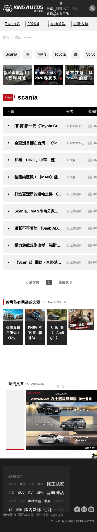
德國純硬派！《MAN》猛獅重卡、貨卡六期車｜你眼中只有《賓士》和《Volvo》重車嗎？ (38, 177)
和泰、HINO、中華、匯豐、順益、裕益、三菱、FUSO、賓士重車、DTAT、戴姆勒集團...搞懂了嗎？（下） (38, 160)
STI (11, 509)
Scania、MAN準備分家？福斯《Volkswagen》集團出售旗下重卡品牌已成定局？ (38, 211)
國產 (61, 509)
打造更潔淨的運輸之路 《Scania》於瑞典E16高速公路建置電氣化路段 (38, 194)
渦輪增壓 (59, 501)
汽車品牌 (61, 42)
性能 (47, 509)
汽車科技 (64, 16)
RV (30, 492)
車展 (47, 501)
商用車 (76, 55)
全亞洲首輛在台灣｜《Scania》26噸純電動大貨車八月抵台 (38, 143)
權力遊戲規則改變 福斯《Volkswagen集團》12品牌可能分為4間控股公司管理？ (38, 245)
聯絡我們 (9, 515)
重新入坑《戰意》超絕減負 (83, 24)
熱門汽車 (48, 42)
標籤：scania (23, 37)
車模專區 (51, 16)
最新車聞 (48, 16)
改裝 (11, 492)
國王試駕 (55, 484)
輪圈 (40, 484)
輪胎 (23, 484)
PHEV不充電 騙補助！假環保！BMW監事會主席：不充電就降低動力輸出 (35, 333)
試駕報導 (57, 16)
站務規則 (57, 515)
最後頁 (63, 282)
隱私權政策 (26, 515)
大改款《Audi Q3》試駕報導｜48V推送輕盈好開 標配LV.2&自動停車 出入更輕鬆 (57, 333)
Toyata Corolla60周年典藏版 (14, 24)
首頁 (6, 37)
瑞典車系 (27, 55)
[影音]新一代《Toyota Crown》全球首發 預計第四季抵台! (38, 126)
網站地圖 (42, 515)
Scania (11, 54)
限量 (19, 509)
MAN (42, 54)
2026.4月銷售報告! (37, 24)
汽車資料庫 (51, 42)
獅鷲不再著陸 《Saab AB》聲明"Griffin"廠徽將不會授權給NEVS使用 (38, 228)
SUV (21, 492)
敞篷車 (12, 484)
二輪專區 (67, 16)
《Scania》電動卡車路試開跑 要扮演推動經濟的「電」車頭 (38, 262)
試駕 (22, 501)
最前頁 (34, 282)
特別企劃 (67, 42)
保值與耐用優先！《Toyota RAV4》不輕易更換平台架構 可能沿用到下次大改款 (13, 333)
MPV (39, 492)
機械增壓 (34, 501)
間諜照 (54, 15)
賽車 (31, 484)
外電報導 (57, 42)
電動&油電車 (61, 16)
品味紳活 (64, 42)
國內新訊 (54, 42)
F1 (55, 509)
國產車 (12, 501)
